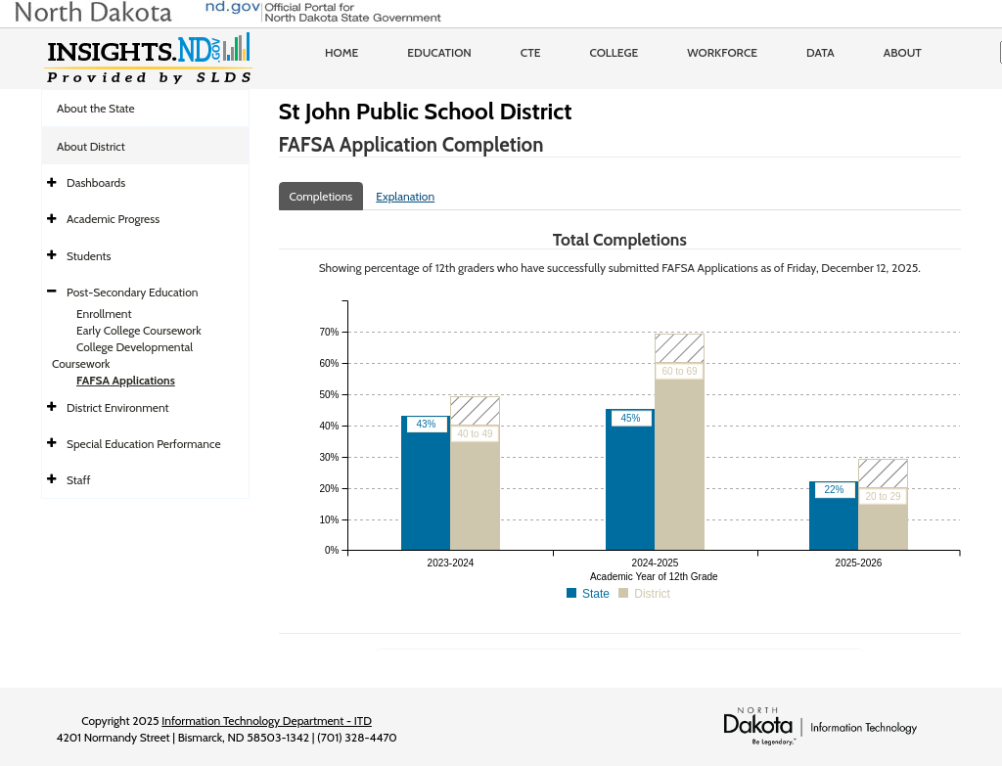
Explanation (405, 196)
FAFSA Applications (125, 380)
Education (439, 52)
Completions (321, 196)
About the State (96, 108)
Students (89, 255)
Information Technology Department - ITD (266, 720)
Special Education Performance (144, 443)
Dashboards (96, 182)
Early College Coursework (139, 330)
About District (91, 146)
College (613, 52)
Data (820, 52)
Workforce (722, 52)
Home (341, 52)
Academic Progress (113, 218)
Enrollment (103, 313)
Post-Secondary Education (132, 292)
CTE (531, 52)
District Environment (118, 407)
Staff (79, 480)
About (903, 52)
